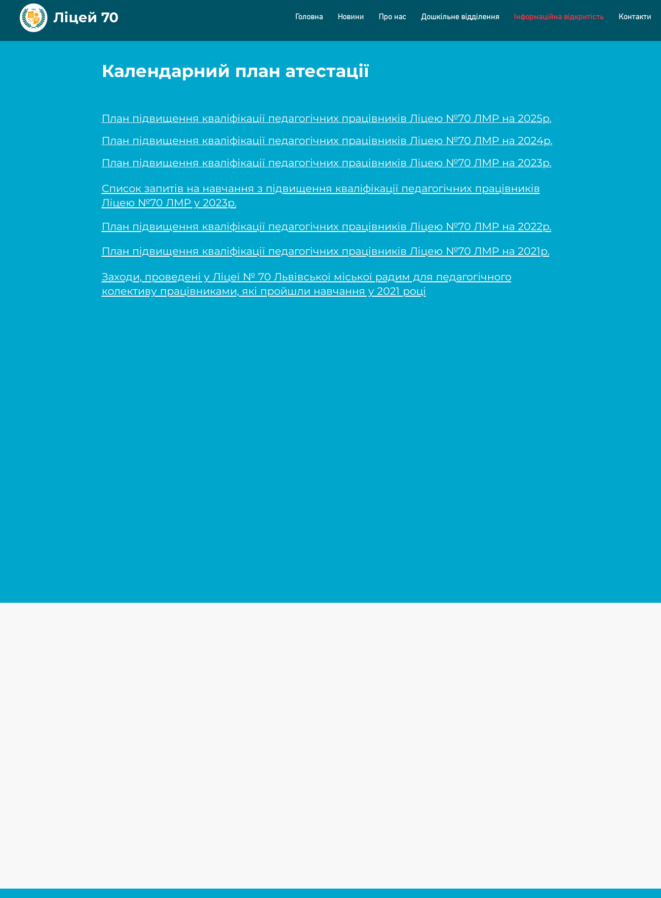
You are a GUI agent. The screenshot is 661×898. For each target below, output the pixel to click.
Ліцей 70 (85, 17)
